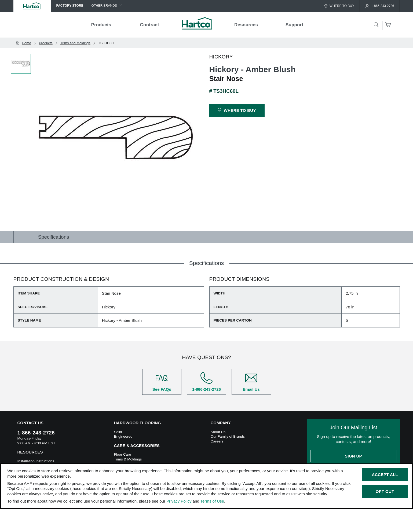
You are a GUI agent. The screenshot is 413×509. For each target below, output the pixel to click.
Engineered (123, 436)
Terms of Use (212, 501)
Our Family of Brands (228, 436)
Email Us (251, 382)
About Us (218, 432)
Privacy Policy (178, 501)
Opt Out (385, 491)
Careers (217, 441)
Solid (118, 432)
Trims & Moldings (128, 459)
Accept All (385, 474)
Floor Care (122, 454)
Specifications (53, 237)
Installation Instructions (35, 461)
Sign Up (353, 456)
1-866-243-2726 (206, 382)
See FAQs (162, 382)
